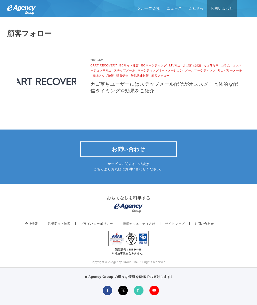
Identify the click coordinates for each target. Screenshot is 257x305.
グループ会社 (148, 8)
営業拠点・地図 (59, 223)
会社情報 (196, 8)
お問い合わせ (222, 8)
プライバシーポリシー (96, 223)
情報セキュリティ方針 (139, 223)
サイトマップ (175, 223)
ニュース (174, 8)
